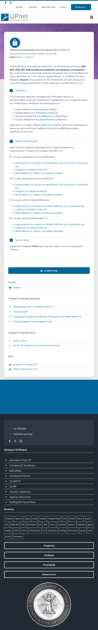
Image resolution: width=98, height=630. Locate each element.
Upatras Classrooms (20, 497)
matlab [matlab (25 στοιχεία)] (42, 518)
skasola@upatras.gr (39, 109)
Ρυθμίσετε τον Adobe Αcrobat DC (31, 169)
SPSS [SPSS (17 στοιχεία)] (65, 518)
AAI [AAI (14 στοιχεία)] (6, 524)
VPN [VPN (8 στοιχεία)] (45, 524)
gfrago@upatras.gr (49, 119)
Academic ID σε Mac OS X (25, 364)
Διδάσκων (20, 57)
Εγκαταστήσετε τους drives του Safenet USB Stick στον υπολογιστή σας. (50, 206)
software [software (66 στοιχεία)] (8, 518)
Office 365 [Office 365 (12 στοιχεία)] (15, 524)
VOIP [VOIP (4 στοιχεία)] (16, 530)
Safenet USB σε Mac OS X (25, 369)
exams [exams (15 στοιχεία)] (87, 518)
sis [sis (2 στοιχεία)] (44, 530)
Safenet (16, 287)
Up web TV (15, 481)
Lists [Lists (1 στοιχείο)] (90, 530)
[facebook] (5, 3)
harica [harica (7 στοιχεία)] (52, 524)
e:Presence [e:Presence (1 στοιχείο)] (18, 536)
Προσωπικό (30, 57)
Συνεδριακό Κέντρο (19, 475)
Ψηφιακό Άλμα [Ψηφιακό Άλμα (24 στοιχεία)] (54, 518)
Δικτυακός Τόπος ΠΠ (20, 460)
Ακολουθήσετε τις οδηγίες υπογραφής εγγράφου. (39, 231)
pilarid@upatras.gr (46, 116)
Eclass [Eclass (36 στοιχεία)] (27, 518)
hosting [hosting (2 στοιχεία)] (63, 530)
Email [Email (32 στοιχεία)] (35, 518)
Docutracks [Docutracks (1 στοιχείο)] (73, 530)
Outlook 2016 (20, 340)
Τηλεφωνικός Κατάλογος (22, 465)
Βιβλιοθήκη (15, 470)
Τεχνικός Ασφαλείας (20, 491)
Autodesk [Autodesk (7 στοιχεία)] (61, 524)
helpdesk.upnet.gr (23, 433)
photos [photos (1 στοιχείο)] (8, 536)
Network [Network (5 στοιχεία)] (81, 524)
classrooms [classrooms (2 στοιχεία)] (52, 530)
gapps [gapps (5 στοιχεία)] (90, 524)
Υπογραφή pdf (20, 311)
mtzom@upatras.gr (40, 112)
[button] (49, 90)
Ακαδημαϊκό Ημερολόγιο (22, 502)
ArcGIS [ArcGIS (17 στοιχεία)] (72, 518)
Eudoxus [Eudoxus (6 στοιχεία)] (71, 524)
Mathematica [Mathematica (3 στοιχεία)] (34, 530)
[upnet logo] (15, 12)
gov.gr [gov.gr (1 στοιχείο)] (83, 530)
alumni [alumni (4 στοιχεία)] (24, 530)
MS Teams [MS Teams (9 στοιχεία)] (32, 524)
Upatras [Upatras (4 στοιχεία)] (8, 530)
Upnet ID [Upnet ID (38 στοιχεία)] (18, 518)
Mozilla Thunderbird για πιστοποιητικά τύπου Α (36, 345)
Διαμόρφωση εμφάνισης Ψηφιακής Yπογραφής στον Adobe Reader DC (47, 316)
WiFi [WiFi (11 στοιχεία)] (23, 524)
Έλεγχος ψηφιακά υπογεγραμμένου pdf (32, 321)
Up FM (12, 486)
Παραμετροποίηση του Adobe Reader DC (33, 306)
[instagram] (20, 441)
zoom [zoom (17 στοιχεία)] (80, 518)
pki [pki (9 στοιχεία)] (40, 524)
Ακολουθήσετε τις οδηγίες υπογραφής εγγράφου (39, 173)
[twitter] (10, 2)
